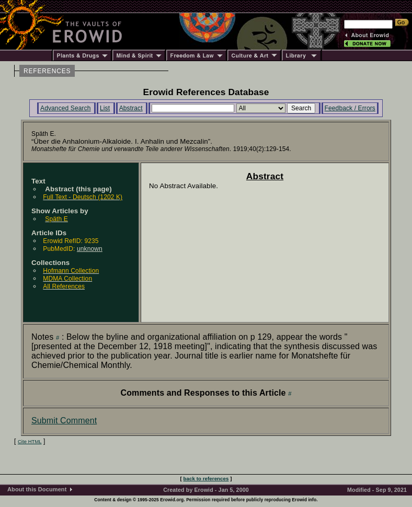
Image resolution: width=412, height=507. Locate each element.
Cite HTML (30, 441)
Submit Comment (64, 420)
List (105, 108)
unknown (89, 248)
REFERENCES (47, 71)
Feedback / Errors (350, 108)
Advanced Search (65, 108)
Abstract (131, 108)
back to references (206, 478)
